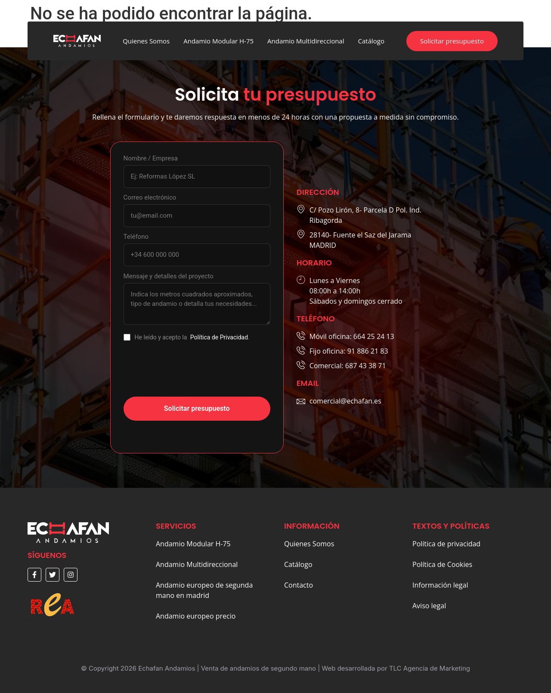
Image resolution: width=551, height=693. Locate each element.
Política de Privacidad (219, 337)
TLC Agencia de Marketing (429, 668)
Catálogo (371, 41)
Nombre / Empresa (151, 158)
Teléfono (136, 237)
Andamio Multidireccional (305, 41)
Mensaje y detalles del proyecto (169, 276)
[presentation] (189, 373)
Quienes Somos (146, 41)
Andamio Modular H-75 (218, 41)
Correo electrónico (150, 197)
